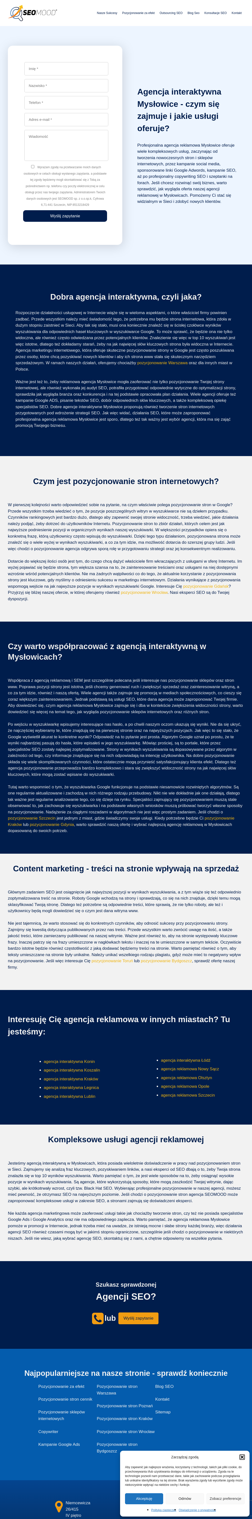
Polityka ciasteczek (163, 1510)
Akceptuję (144, 1498)
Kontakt (237, 13)
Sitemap (163, 1412)
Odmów (184, 1498)
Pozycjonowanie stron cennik (65, 1399)
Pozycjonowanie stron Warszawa (117, 1389)
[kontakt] (59, 1506)
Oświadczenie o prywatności (197, 1510)
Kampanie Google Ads (59, 1444)
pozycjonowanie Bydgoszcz (166, 961)
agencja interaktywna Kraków (71, 1079)
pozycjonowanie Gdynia (52, 824)
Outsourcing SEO (171, 13)
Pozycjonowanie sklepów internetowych (61, 1415)
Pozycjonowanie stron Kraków (125, 1418)
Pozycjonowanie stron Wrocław (126, 1431)
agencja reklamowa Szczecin (188, 1095)
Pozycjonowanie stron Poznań (125, 1406)
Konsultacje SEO (216, 13)
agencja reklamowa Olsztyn (186, 1077)
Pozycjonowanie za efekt (138, 13)
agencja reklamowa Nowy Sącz (190, 1069)
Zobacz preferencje (225, 1498)
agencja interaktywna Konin (69, 1061)
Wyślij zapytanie (139, 1318)
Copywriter (48, 1431)
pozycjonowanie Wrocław (144, 592)
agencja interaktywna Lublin (69, 1096)
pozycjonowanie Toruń (112, 961)
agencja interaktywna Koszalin (72, 1070)
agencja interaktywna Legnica (71, 1087)
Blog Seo (194, 13)
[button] (242, 1457)
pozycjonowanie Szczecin (32, 818)
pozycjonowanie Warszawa (162, 363)
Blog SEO (164, 1386)
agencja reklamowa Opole (185, 1086)
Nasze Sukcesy (107, 13)
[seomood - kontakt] (98, 1318)
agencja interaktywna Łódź (185, 1060)
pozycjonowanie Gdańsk (205, 586)
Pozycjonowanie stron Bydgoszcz (117, 1447)
